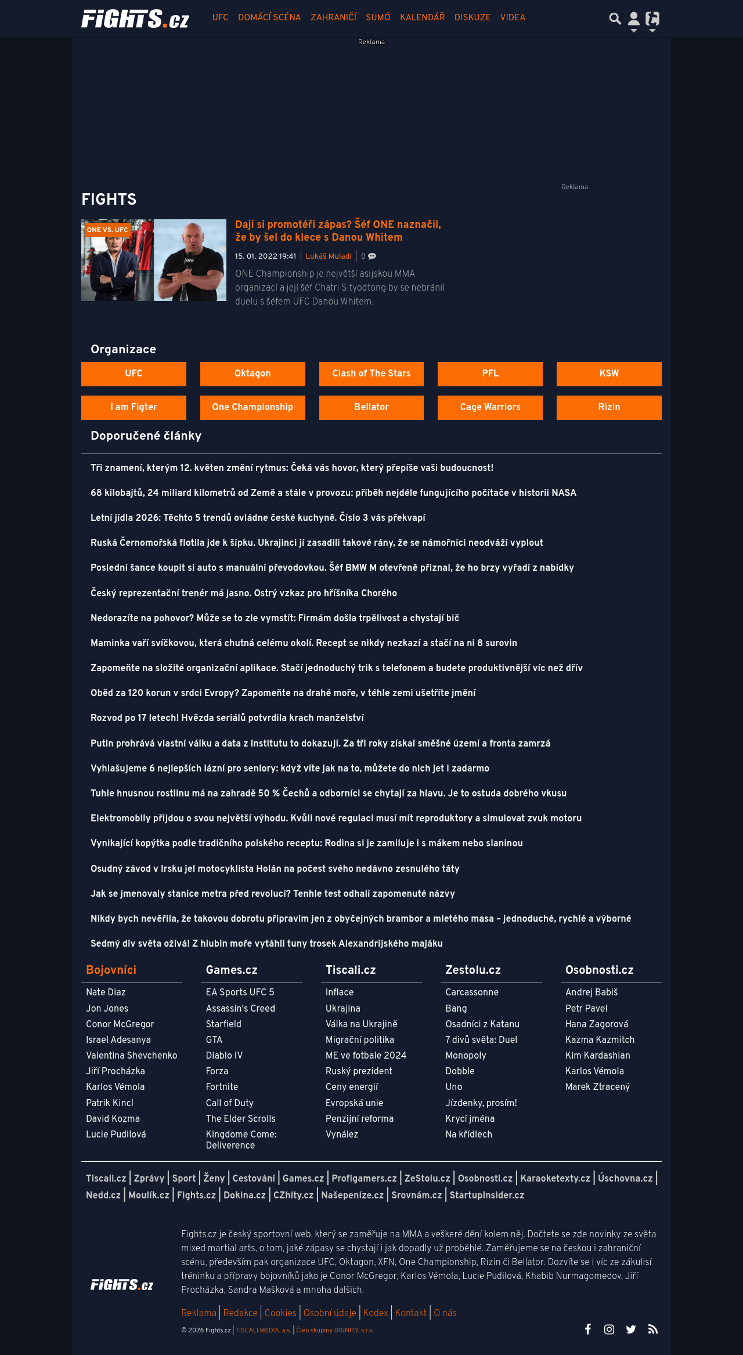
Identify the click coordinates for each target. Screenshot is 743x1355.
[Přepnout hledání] (615, 18)
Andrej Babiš (591, 993)
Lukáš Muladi (329, 257)
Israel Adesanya (118, 1040)
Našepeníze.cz (352, 1196)
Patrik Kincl (110, 1104)
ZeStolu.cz (427, 1179)
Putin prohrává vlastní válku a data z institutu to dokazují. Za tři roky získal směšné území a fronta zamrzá (320, 744)
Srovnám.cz (416, 1196)
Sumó (378, 18)
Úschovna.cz (625, 1179)
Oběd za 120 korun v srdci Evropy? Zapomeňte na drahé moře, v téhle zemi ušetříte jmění (283, 694)
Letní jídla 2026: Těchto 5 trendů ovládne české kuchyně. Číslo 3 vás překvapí (258, 518)
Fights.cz (196, 1196)
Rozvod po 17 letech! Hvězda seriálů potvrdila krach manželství (227, 718)
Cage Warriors (490, 408)
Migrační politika (360, 1040)
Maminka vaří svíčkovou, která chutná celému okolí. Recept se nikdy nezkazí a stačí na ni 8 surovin (304, 644)
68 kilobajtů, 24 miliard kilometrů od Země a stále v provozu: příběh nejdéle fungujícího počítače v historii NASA (333, 493)
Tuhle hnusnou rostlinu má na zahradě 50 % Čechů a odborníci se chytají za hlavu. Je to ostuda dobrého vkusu (329, 794)
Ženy (214, 1179)
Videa (513, 18)
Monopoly (465, 1056)
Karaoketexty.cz (555, 1179)
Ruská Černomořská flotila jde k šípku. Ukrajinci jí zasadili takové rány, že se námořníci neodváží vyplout (317, 543)
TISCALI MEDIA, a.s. (263, 1331)
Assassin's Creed (240, 1009)
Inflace (340, 993)
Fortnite (221, 1087)
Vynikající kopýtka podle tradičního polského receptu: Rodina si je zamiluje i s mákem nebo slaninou (307, 844)
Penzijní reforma (360, 1119)
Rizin (609, 408)
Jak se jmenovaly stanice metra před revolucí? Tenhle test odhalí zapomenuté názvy (273, 894)
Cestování (253, 1179)
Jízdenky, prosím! (481, 1104)
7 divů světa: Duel (481, 1040)
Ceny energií (352, 1087)
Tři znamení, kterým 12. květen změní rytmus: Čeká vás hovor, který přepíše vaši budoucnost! (292, 468)
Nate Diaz (106, 993)
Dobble (459, 1072)
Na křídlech (468, 1135)
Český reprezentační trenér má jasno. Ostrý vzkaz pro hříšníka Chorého (244, 594)
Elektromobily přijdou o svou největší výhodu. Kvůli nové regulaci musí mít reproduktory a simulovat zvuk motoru (336, 819)
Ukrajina (343, 1009)
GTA (213, 1040)
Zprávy (149, 1179)
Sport (184, 1179)
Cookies (280, 1314)
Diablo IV (224, 1056)
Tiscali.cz (106, 1179)
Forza (216, 1072)
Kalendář (422, 18)
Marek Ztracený (597, 1087)
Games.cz (303, 1179)
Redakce (240, 1314)
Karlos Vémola (115, 1087)
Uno (453, 1087)
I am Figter (133, 408)
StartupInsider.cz (487, 1196)
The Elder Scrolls (240, 1119)
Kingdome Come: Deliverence (240, 1140)
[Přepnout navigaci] (634, 18)
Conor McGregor (120, 1025)
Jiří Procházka (115, 1072)
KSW (609, 374)
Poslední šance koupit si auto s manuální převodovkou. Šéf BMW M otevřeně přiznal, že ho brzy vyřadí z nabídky (332, 568)
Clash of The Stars (371, 374)
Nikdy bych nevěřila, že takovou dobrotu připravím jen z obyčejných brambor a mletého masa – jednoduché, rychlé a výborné (361, 919)
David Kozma (113, 1119)
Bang (456, 1009)
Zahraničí (333, 18)
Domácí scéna (269, 18)
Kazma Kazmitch (600, 1040)
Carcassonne (472, 993)
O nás (445, 1314)
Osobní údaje (330, 1314)
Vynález (342, 1135)
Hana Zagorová (597, 1025)
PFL (490, 374)
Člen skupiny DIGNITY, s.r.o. (335, 1331)
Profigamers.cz (364, 1179)
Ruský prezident (359, 1072)
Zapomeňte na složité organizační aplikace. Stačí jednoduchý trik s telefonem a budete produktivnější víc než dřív (337, 669)
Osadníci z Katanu (482, 1025)
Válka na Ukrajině (362, 1025)
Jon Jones (107, 1009)
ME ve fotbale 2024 (366, 1056)
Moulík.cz (148, 1196)
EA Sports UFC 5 (240, 993)
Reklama (199, 1314)
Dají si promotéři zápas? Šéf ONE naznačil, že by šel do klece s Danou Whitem (338, 232)
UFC (220, 18)
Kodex (377, 1314)
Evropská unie (355, 1104)
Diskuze (473, 18)
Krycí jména (470, 1119)
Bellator (371, 408)
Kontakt (412, 1314)
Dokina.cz (244, 1196)
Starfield (223, 1025)
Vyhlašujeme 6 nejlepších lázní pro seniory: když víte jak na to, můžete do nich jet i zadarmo (290, 769)
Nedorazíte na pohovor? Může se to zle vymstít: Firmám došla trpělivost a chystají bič (275, 619)
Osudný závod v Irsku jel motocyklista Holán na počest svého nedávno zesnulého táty (275, 869)
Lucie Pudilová (116, 1135)
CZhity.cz (293, 1196)
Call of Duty (229, 1104)
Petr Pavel (586, 1009)
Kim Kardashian (597, 1056)
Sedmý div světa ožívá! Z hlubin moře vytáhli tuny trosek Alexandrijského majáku (267, 944)
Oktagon (253, 374)
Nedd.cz (103, 1196)
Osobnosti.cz (485, 1179)
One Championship (252, 408)
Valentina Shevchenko (132, 1056)
